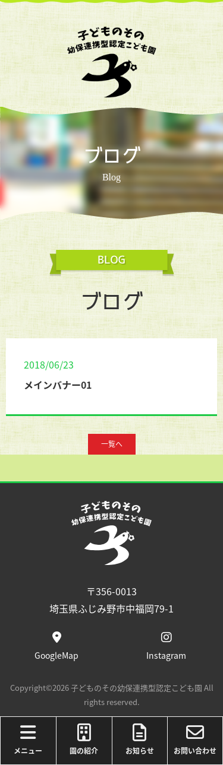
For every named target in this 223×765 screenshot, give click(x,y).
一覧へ (112, 444)
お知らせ (140, 739)
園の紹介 (84, 739)
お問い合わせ (195, 739)
